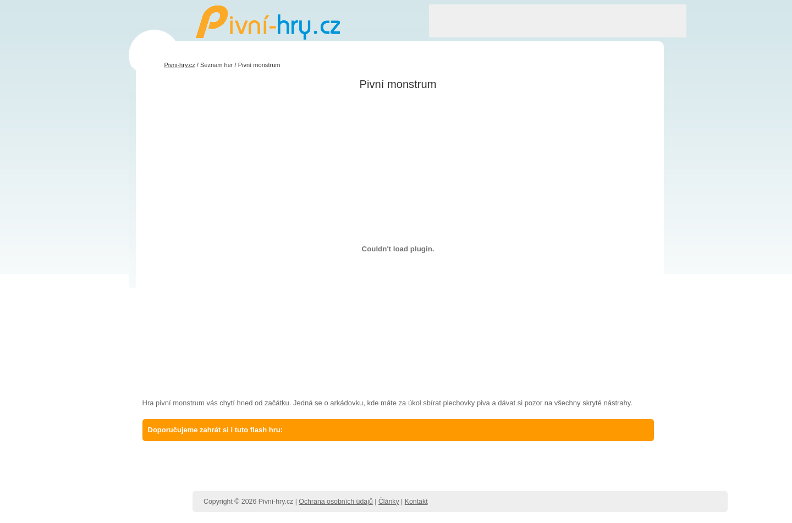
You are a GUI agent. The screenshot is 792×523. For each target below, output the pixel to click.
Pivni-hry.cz (179, 65)
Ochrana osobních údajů (336, 501)
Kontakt (416, 501)
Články (388, 501)
